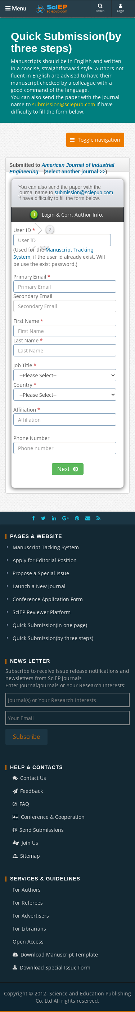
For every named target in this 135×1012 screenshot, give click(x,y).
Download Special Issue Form (51, 967)
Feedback (28, 790)
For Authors (27, 889)
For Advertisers (31, 915)
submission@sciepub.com (63, 104)
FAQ (21, 803)
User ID (24, 230)
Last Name (27, 340)
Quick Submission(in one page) (50, 625)
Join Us (25, 842)
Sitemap (26, 855)
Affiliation (26, 409)
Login (120, 8)
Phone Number (31, 438)
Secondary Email (32, 296)
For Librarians (29, 928)
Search (100, 8)
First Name (28, 321)
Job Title (24, 365)
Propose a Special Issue (41, 573)
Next (67, 469)
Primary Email (31, 276)
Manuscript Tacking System (46, 547)
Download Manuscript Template (55, 954)
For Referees (28, 902)
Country (24, 384)
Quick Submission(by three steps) (53, 638)
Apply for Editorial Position (45, 560)
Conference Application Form (48, 599)
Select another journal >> (75, 171)
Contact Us (29, 777)
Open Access (28, 941)
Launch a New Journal (39, 586)
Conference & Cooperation (49, 816)
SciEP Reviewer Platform (42, 612)
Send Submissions (38, 829)
